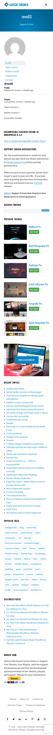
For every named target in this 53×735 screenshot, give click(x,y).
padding (9, 569)
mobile (8, 564)
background (11, 527)
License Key (12, 457)
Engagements (11, 76)
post (37, 569)
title (7, 585)
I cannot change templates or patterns (25, 444)
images (17, 559)
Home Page (27, 553)
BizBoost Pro (35, 227)
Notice (7, 193)
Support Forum (26, 24)
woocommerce (21, 590)
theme (43, 579)
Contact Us (38, 699)
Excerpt (27, 538)
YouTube (38, 183)
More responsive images (18, 488)
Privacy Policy (26, 711)
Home (13, 699)
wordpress (36, 590)
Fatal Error (11, 509)
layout (27, 559)
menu (43, 559)
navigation (36, 564)
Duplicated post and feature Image (23, 506)
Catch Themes (18, 4)
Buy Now (34, 232)
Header (10, 423)
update (15, 585)
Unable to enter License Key (19, 402)
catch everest (11, 532)
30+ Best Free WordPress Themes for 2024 (27, 619)
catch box (31, 527)
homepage (40, 553)
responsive (18, 574)
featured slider (12, 548)
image (8, 559)
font (24, 548)
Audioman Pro (35, 265)
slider (34, 579)
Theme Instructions (16, 162)
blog (22, 527)
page (18, 569)
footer (32, 548)
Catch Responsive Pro (39, 322)
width (8, 590)
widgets (35, 585)
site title (25, 579)
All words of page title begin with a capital (27, 413)
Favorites (9, 80)
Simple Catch (11, 579)
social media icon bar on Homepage (23, 392)
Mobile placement (15, 388)
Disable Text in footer (17, 437)
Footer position (14, 433)
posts (7, 574)
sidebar (39, 574)
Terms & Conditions (35, 705)
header (41, 548)
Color (37, 532)
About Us (24, 699)
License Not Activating (17, 416)
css (19, 538)
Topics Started (12, 67)
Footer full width (14, 492)
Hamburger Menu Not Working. (21, 475)
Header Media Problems (18, 478)
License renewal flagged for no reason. (25, 406)
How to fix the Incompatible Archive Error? (25, 141)
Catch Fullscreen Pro (38, 284)
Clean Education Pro (16, 495)
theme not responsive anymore (21, 454)
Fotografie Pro (35, 303)
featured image (31, 543)
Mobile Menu (21, 564)
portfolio (28, 569)
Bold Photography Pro (39, 246)
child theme (26, 532)
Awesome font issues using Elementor (25, 409)
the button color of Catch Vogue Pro (23, 513)
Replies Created (12, 71)
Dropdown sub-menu (17, 419)
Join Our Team (15, 705)
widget (25, 585)
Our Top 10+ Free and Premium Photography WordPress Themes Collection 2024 (22, 633)
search (30, 574)
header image (11, 553)
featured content (13, 543)
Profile (8, 63)
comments (10, 538)
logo (35, 559)
